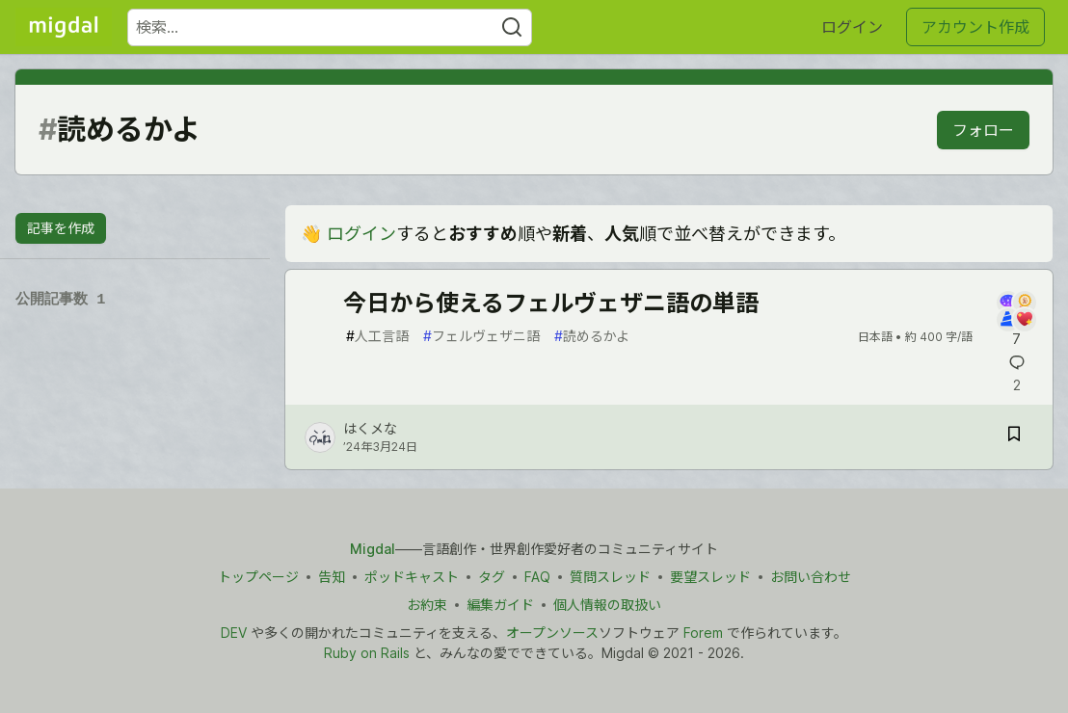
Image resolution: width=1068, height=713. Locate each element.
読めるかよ (591, 336)
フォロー (983, 130)
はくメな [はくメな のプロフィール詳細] (370, 428)
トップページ (258, 576)
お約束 (427, 604)
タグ (491, 576)
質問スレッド (610, 576)
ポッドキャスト (411, 576)
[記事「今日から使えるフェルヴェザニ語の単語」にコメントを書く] (1016, 320)
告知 (331, 576)
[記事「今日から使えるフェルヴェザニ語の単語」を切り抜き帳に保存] (1014, 437)
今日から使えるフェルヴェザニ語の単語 (551, 303)
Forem (703, 632)
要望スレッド (710, 576)
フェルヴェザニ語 (481, 336)
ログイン (852, 27)
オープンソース (552, 632)
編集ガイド (500, 604)
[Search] (512, 27)
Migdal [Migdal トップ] (372, 549)
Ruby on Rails (367, 653)
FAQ (537, 576)
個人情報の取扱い (607, 604)
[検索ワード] (329, 27)
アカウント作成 (975, 27)
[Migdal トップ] (63, 27)
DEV (234, 632)
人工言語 (377, 336)
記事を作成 (60, 228)
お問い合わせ (810, 576)
